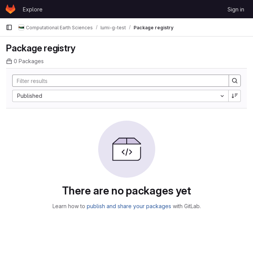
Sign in (236, 9)
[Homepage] (10, 9)
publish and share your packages (129, 206)
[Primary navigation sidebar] (9, 27)
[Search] (117, 80)
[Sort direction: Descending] (235, 96)
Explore (33, 9)
